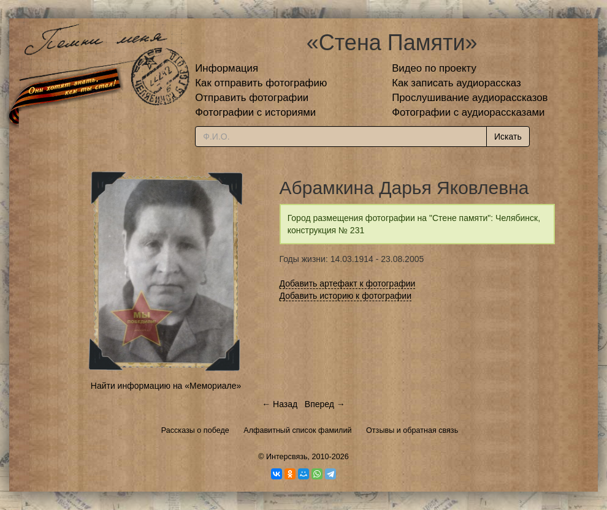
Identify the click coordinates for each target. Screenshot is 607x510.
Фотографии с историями (255, 112)
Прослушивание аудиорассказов (470, 97)
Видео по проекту (434, 68)
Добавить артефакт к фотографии (348, 283)
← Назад (279, 404)
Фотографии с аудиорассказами (468, 112)
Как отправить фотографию (261, 83)
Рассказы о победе (195, 430)
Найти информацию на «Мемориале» (166, 386)
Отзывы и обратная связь (412, 430)
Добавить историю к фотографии (346, 296)
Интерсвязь (287, 456)
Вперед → (325, 404)
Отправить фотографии (251, 97)
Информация (226, 68)
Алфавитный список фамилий (297, 430)
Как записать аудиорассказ (456, 83)
